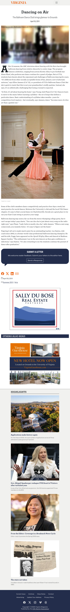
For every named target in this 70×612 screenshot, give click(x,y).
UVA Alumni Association (40, 609)
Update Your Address (34, 597)
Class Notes (41, 594)
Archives (31, 594)
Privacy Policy (49, 597)
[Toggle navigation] (56, 2)
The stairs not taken (19, 580)
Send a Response (35, 260)
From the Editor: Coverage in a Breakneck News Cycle (33, 533)
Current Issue (20, 594)
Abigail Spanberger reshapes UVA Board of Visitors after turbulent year (34, 484)
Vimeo (53, 27)
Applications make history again (24, 435)
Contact (51, 594)
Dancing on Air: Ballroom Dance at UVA (16, 27)
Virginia (18, 2)
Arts (16, 282)
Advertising (20, 597)
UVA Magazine (42, 27)
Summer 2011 (8, 282)
